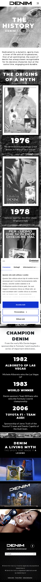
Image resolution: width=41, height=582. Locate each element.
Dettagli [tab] (17, 267)
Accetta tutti (20, 305)
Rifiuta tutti (20, 319)
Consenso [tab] (6, 267)
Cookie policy (11, 577)
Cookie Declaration (27, 577)
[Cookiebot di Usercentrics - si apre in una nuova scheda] (29, 261)
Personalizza (20, 312)
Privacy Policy (18, 577)
